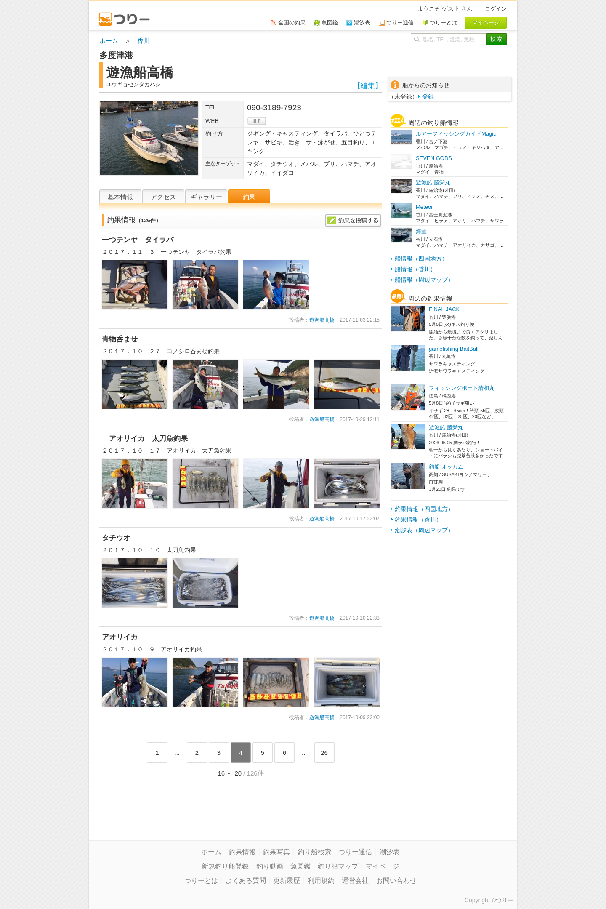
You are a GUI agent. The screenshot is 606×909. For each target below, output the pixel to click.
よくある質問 (246, 880)
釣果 (249, 196)
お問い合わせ (396, 880)
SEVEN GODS (434, 158)
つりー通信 (355, 852)
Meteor (424, 207)
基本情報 (120, 196)
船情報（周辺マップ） (424, 279)
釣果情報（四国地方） (424, 509)
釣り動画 (269, 866)
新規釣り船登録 (225, 866)
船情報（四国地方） (421, 258)
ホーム (108, 40)
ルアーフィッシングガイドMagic (456, 134)
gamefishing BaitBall (453, 349)
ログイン (496, 8)
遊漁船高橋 (322, 320)
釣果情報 (242, 852)
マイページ (382, 866)
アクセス (163, 196)
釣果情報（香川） (418, 519)
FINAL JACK (444, 309)
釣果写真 (276, 852)
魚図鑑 (300, 866)
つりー (504, 900)
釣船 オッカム (446, 467)
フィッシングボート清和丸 (461, 388)
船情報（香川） (415, 269)
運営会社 (355, 880)
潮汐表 (390, 852)
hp (256, 121)
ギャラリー (206, 196)
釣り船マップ (338, 866)
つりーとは (201, 880)
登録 (428, 96)
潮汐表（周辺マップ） (424, 530)
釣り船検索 (314, 852)
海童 (421, 231)
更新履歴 (286, 880)
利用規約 (321, 880)
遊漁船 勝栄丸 (433, 182)
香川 (143, 40)
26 (324, 752)
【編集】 (368, 86)
